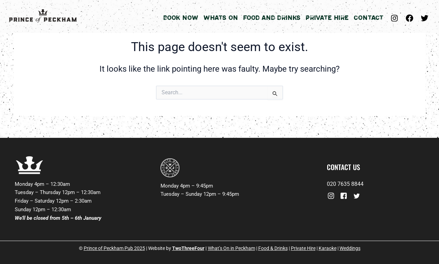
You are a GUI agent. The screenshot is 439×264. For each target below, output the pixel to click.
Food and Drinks (271, 18)
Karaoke (327, 248)
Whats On (220, 18)
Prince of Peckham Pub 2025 (114, 248)
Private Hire (327, 18)
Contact (368, 18)
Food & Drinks (273, 248)
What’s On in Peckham (231, 248)
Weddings (350, 248)
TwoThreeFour (188, 248)
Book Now (180, 18)
